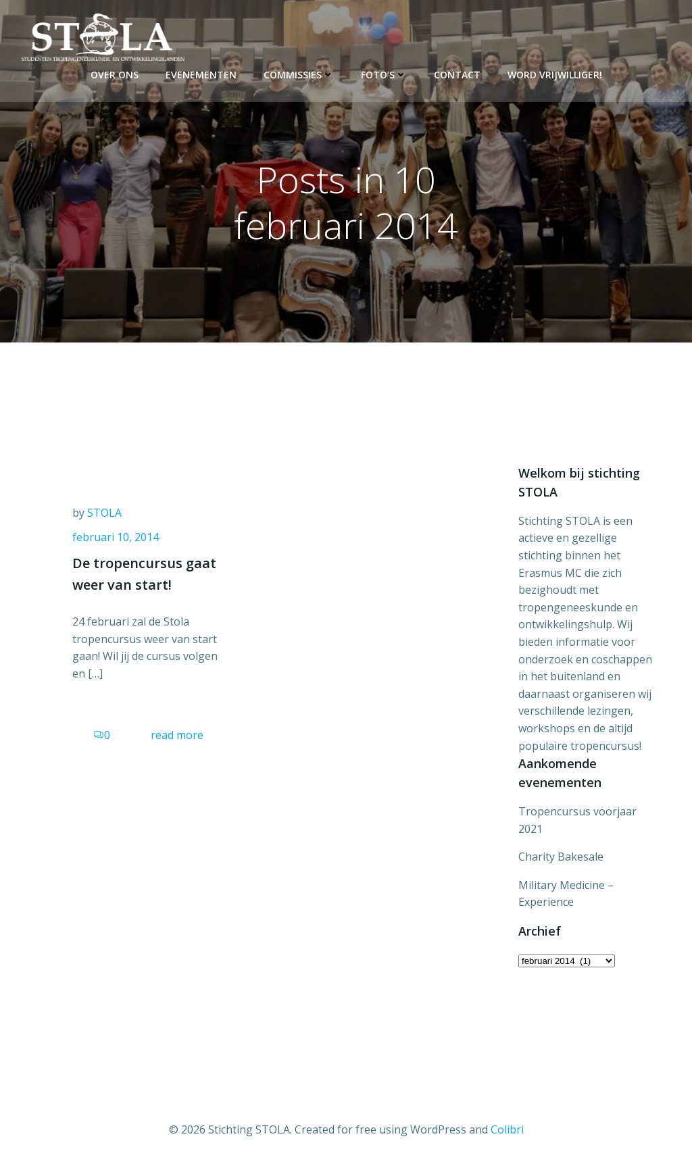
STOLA (104, 512)
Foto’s (384, 74)
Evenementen (201, 74)
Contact (457, 74)
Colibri (507, 1129)
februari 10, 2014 (115, 537)
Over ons (115, 74)
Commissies (299, 74)
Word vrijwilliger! (555, 74)
